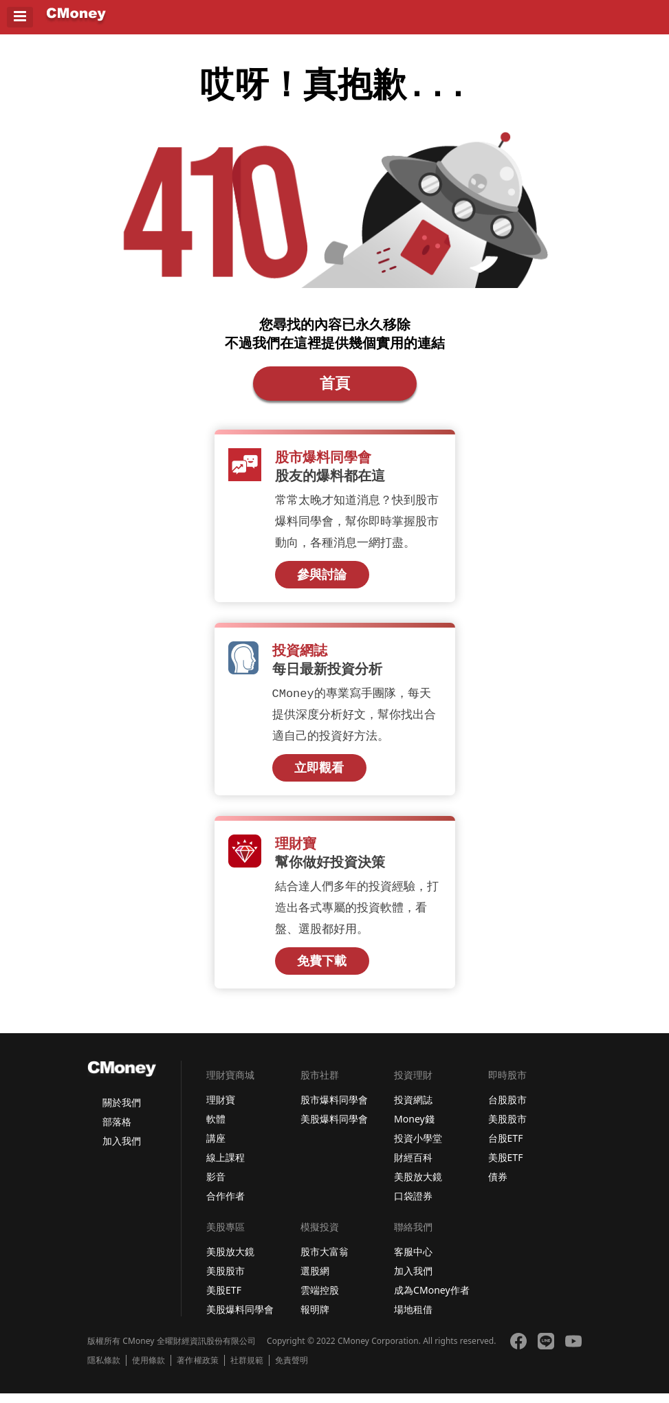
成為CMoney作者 (432, 1299)
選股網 (314, 1280)
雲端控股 (319, 1299)
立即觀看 (319, 775)
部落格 (116, 1131)
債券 (497, 1186)
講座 (216, 1147)
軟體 (216, 1128)
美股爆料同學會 (334, 1128)
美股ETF (505, 1166)
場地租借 (413, 1318)
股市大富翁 (324, 1261)
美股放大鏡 (418, 1186)
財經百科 (413, 1166)
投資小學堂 (418, 1147)
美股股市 (507, 1128)
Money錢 (414, 1128)
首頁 (335, 388)
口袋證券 (413, 1205)
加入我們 (121, 1150)
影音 (216, 1186)
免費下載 (322, 970)
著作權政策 (197, 1370)
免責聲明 (291, 1370)
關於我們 (121, 1111)
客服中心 (413, 1261)
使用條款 (148, 1370)
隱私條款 (103, 1370)
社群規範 (246, 1370)
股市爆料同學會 (334, 1109)
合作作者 (225, 1205)
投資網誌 (413, 1109)
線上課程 (225, 1166)
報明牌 (314, 1318)
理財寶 (220, 1109)
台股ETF (505, 1147)
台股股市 (507, 1109)
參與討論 (322, 581)
